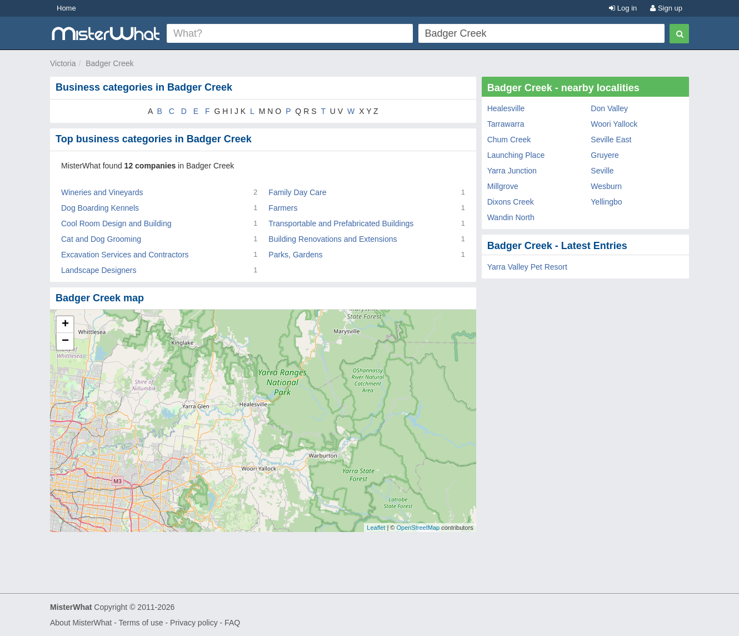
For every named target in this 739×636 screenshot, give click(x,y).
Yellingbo (606, 201)
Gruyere (605, 155)
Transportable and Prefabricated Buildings (340, 223)
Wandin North (511, 217)
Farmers (282, 207)
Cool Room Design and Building (116, 223)
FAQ (232, 622)
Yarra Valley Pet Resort (527, 266)
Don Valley (609, 108)
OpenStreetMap (418, 527)
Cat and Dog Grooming (101, 239)
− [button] (65, 341)
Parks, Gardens (295, 254)
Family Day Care (297, 192)
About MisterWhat (81, 622)
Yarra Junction (512, 170)
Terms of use (140, 622)
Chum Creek (509, 139)
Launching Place (516, 155)
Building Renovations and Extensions (332, 239)
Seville (602, 170)
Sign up (666, 8)
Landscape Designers (98, 270)
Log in (623, 8)
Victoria (63, 63)
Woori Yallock (614, 124)
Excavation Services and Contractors (125, 254)
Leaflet (376, 527)
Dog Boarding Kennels (100, 207)
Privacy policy (194, 622)
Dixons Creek (510, 201)
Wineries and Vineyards (102, 192)
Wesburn (606, 186)
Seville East (611, 139)
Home (66, 8)
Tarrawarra (506, 124)
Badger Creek (109, 63)
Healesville (506, 108)
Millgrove (502, 186)
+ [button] (65, 324)
